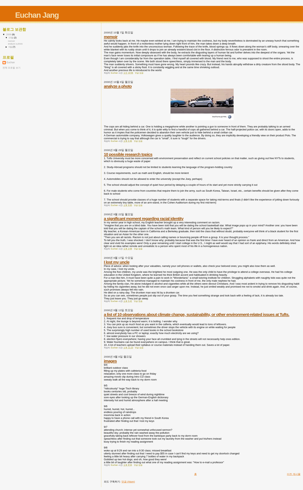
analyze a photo (118, 86)
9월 (11, 47)
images (110, 361)
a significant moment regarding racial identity (144, 218)
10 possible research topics (128, 154)
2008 (9, 34)
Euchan (11, 62)
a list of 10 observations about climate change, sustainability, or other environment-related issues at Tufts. (196, 314)
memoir (110, 36)
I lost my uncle (116, 262)
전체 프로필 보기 (12, 67)
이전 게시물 (293, 474)
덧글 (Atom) (128, 481)
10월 (11, 37)
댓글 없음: (140, 73)
